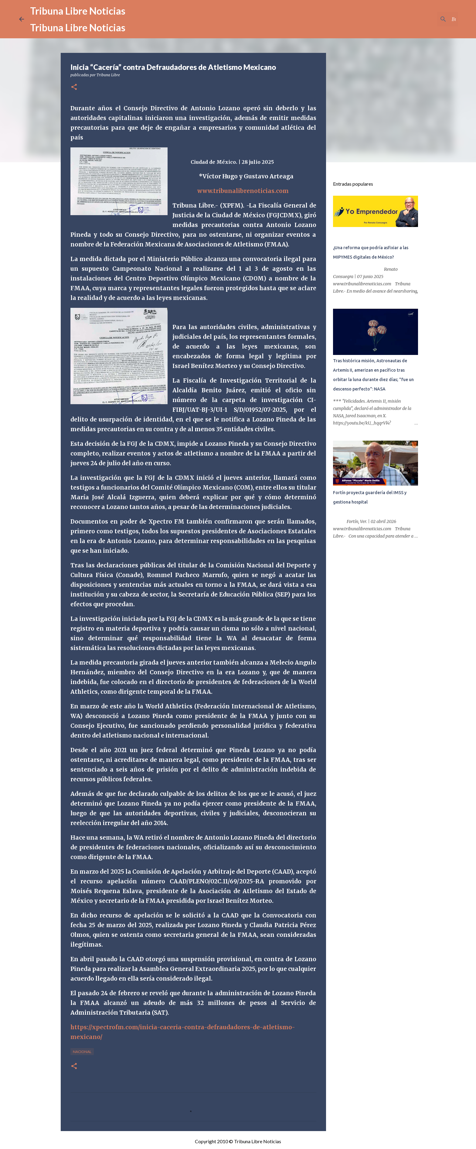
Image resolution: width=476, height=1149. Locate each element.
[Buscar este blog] (426, 19)
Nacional (82, 1051)
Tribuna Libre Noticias (77, 11)
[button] (74, 87)
